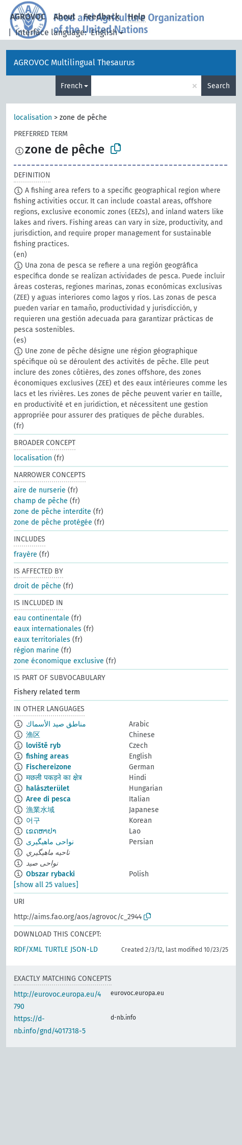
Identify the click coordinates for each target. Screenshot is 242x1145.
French (72, 86)
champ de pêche (41, 501)
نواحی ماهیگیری (50, 842)
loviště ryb (43, 745)
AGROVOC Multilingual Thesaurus (74, 62)
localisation (33, 117)
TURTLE (56, 949)
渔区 (33, 735)
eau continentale (41, 618)
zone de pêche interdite (52, 511)
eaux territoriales (42, 639)
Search (218, 86)
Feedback (102, 16)
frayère (25, 554)
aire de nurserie (40, 490)
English (104, 32)
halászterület (47, 788)
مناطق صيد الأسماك (56, 724)
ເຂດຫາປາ (41, 831)
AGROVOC (27, 16)
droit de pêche (37, 586)
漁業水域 (40, 809)
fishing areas (47, 756)
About (64, 16)
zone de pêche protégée (53, 522)
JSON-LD (84, 949)
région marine (36, 650)
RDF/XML (28, 949)
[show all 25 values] (46, 884)
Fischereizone (48, 767)
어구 (33, 820)
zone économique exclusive (59, 661)
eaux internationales (48, 628)
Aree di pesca (48, 799)
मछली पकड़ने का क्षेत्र (54, 777)
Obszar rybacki (50, 874)
